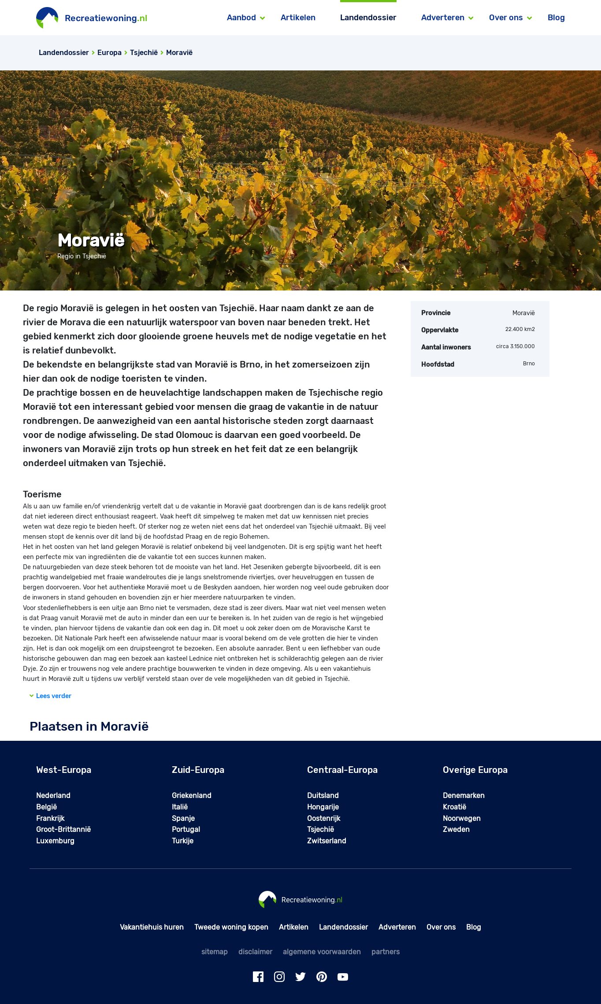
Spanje (183, 818)
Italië (180, 807)
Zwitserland (326, 841)
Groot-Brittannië (63, 829)
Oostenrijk (323, 818)
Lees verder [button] (50, 696)
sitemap (214, 952)
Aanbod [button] (241, 17)
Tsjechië (320, 829)
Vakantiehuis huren (152, 927)
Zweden (456, 829)
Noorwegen (462, 818)
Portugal (186, 829)
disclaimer (255, 952)
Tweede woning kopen (231, 927)
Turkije (182, 841)
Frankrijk (50, 818)
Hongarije (323, 807)
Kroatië (454, 807)
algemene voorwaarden (322, 952)
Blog (556, 17)
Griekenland (191, 795)
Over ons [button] (506, 17)
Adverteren (397, 927)
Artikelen (298, 17)
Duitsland (323, 795)
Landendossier (368, 17)
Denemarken (464, 795)
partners (385, 952)
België (46, 807)
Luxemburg (55, 841)
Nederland (53, 795)
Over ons (441, 927)
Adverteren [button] (442, 17)
